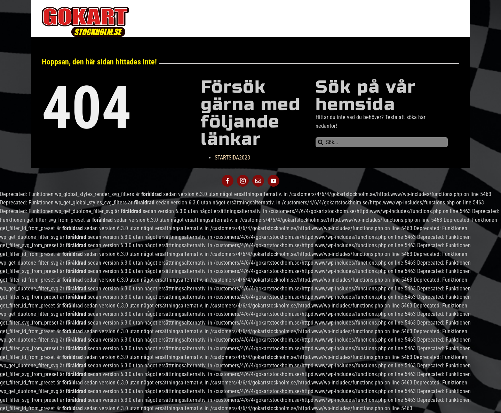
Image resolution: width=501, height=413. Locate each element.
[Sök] (321, 142)
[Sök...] (382, 142)
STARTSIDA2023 (232, 157)
